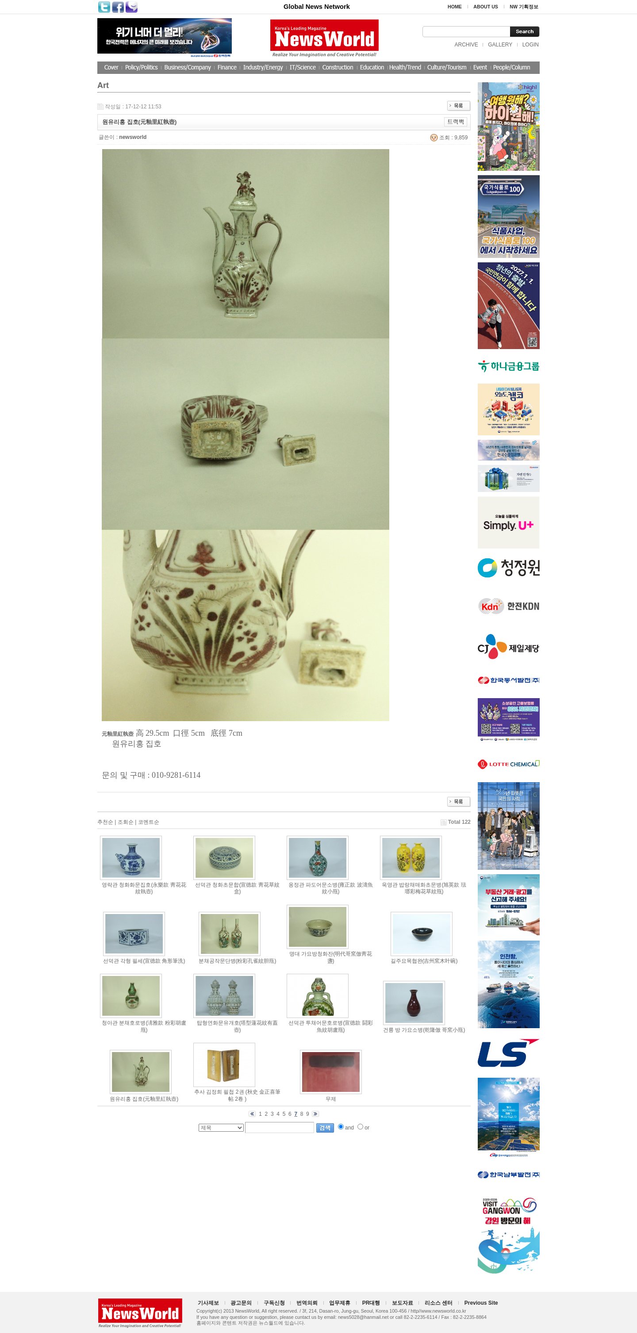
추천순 (105, 822)
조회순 (126, 822)
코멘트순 (148, 822)
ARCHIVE (466, 45)
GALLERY (500, 45)
